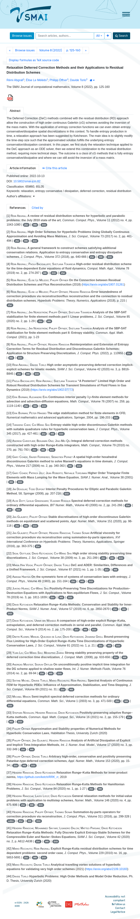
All (98, 35)
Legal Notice (118, 912)
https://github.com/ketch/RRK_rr (38, 777)
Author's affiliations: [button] (21, 196)
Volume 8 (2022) (50, 50)
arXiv (11, 821)
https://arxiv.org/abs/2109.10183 (106, 869)
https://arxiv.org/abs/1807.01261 (103, 284)
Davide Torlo (78, 80)
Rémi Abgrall (15, 80)
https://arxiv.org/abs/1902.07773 (52, 389)
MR (35, 225)
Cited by (37, 208)
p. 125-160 (73, 50)
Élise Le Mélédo (36, 80)
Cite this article (54, 168)
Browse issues (22, 35)
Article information (23, 168)
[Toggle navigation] (126, 14)
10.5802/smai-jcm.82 (26, 181)
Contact (120, 908)
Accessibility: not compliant (115, 898)
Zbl (26, 225)
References (18, 208)
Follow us (118, 904)
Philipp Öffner (58, 80)
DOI (44, 225)
